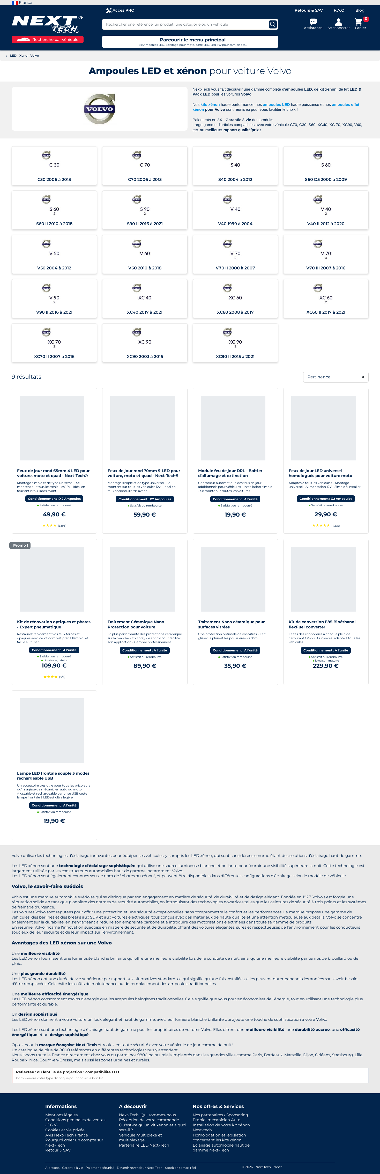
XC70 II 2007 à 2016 (54, 356)
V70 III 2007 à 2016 (325, 268)
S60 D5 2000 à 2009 (326, 179)
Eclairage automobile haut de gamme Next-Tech (221, 1148)
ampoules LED (276, 104)
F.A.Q (339, 10)
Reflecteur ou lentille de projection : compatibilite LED (67, 1072)
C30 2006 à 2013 (54, 179)
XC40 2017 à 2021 (144, 312)
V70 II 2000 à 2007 (235, 268)
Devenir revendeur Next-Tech (139, 1168)
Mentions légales (61, 1114)
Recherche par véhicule (47, 39)
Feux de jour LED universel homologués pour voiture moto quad (320, 475)
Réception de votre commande (149, 1119)
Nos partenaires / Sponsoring (220, 1114)
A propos (52, 1168)
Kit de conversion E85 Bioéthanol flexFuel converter (322, 624)
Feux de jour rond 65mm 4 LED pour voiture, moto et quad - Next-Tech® (53, 473)
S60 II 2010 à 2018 (54, 223)
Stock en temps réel (180, 1168)
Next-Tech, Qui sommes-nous (147, 1114)
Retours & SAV (309, 10)
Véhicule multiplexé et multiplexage (140, 1138)
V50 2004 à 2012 (54, 268)
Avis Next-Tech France (66, 1135)
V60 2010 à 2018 (144, 268)
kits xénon (210, 104)
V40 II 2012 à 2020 (326, 223)
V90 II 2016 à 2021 (54, 312)
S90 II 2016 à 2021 (145, 223)
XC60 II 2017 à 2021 (326, 312)
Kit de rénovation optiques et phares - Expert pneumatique (54, 624)
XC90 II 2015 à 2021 (235, 356)
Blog (359, 10)
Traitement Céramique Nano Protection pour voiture (136, 624)
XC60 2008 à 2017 (235, 312)
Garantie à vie (72, 1168)
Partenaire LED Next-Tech (144, 1145)
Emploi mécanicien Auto (216, 1119)
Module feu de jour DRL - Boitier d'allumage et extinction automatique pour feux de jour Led (233, 475)
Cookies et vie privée (65, 1129)
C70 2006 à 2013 (145, 179)
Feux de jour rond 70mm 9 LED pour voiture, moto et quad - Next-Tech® (144, 473)
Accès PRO (120, 10)
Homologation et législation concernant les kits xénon (219, 1138)
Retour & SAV (58, 1150)
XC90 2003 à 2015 (145, 356)
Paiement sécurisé (100, 1168)
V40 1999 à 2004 (235, 223)
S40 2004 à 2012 (235, 179)
